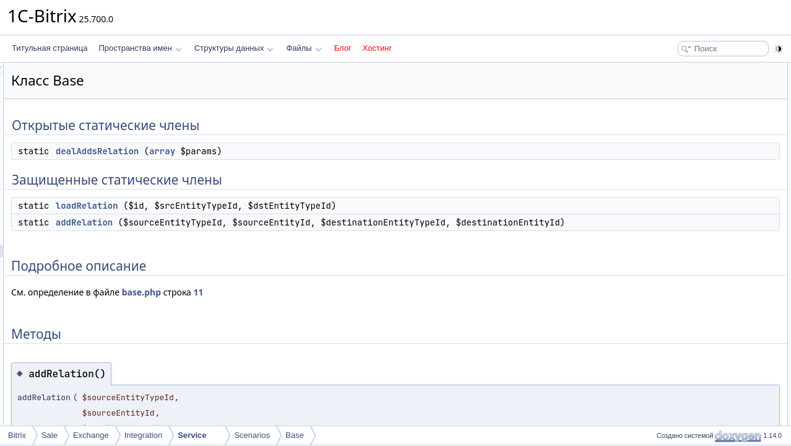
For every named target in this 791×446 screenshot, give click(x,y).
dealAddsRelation (251, 151)
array (317, 151)
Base (294, 435)
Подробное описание (689, 137)
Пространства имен (139, 48)
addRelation (238, 222)
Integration (143, 435)
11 (353, 306)
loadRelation (241, 205)
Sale (49, 435)
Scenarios (252, 435)
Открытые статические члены (704, 69)
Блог (343, 48)
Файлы (303, 48)
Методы (666, 151)
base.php (296, 306)
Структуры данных (234, 48)
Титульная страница (49, 48)
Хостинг (377, 48)
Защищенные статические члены (710, 96)
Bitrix (17, 435)
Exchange (91, 435)
